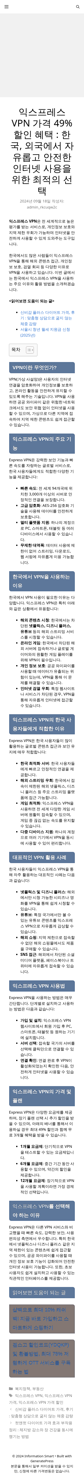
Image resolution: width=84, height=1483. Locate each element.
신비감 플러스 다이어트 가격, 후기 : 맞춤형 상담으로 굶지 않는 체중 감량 (47, 318)
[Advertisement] (42, 55)
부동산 (38, 1388)
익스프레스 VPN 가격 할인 (41, 1402)
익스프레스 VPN (29, 1395)
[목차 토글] (28, 350)
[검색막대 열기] (78, 6)
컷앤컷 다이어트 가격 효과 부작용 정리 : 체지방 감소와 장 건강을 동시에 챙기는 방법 (41, 1429)
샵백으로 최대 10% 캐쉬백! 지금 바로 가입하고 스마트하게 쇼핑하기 (41, 1319)
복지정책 (22, 1388)
